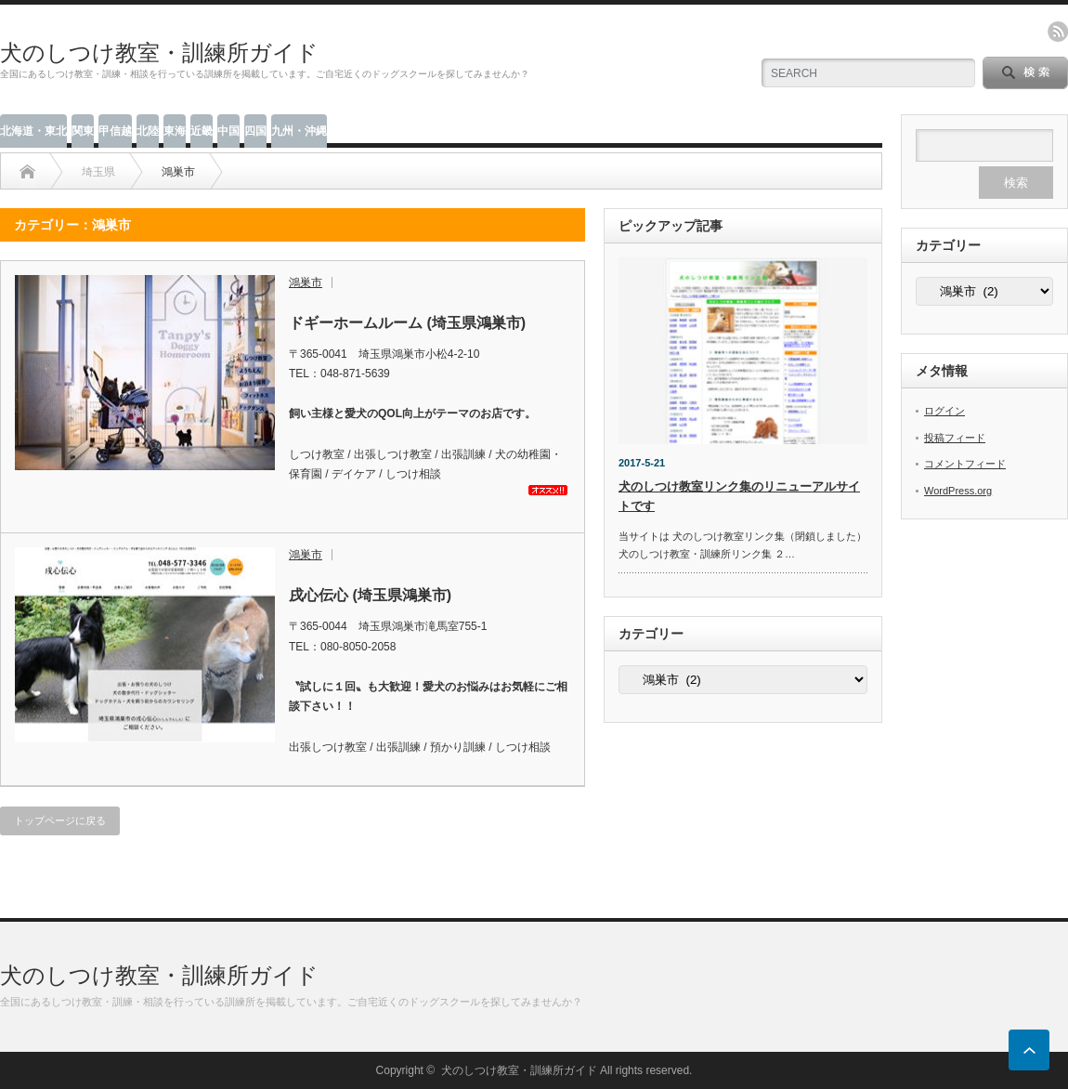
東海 (174, 131)
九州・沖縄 (299, 131)
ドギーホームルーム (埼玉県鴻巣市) (407, 323)
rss (1058, 31)
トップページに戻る (60, 820)
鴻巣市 (305, 282)
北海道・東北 (33, 131)
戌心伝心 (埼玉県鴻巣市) (370, 595)
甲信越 (115, 131)
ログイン (944, 410)
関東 (83, 131)
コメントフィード (965, 463)
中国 (228, 131)
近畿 (201, 131)
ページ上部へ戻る (1029, 1050)
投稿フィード (954, 437)
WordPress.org (958, 490)
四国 (255, 131)
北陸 (148, 131)
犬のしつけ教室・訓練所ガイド (159, 52)
